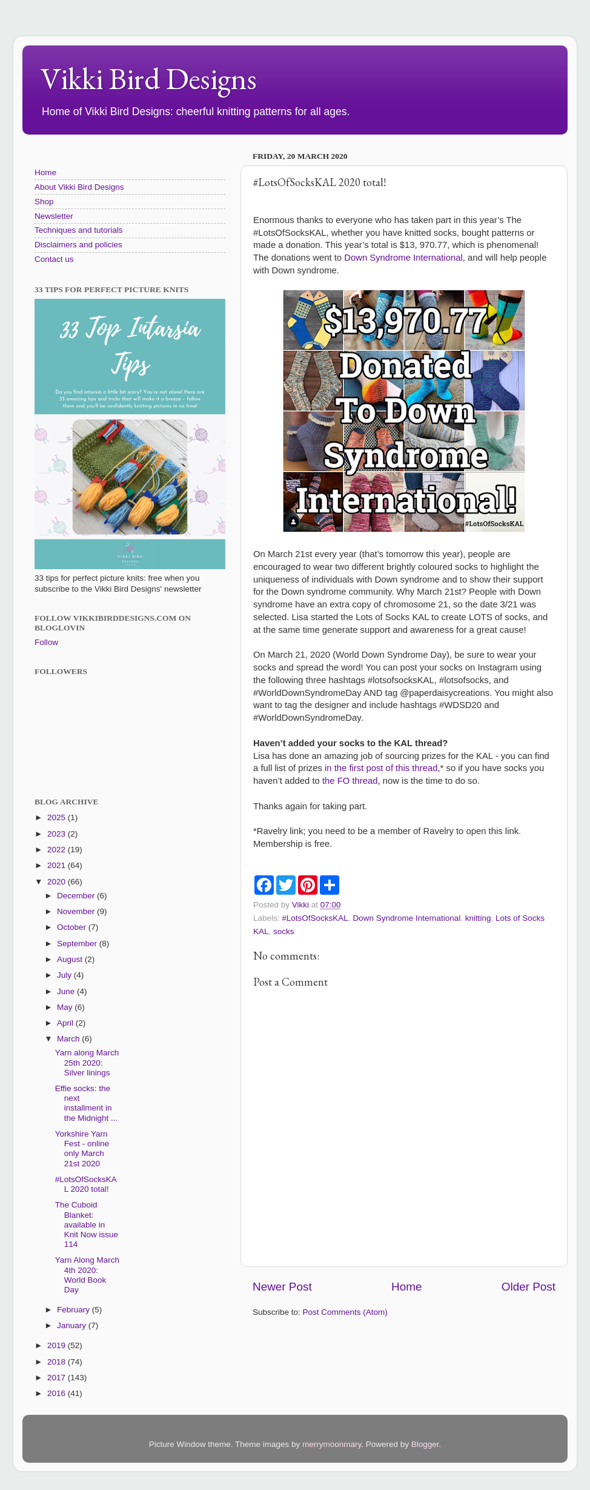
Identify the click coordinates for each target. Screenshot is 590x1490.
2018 (57, 1361)
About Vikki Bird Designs (79, 187)
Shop (44, 201)
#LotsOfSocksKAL (315, 918)
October (72, 927)
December (77, 895)
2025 (57, 817)
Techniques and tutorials (79, 230)
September (78, 943)
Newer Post (282, 1286)
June (67, 991)
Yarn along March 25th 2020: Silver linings (87, 1062)
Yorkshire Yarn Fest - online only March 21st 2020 (82, 1148)
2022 (57, 849)
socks (283, 931)
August (71, 959)
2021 (57, 865)
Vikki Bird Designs (149, 78)
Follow (46, 642)
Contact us (54, 259)
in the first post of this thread (381, 768)
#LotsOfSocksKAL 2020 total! (86, 1184)
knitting (478, 918)
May (66, 1007)
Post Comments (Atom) (345, 1312)
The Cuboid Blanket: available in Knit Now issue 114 (86, 1224)
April (66, 1022)
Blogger (425, 1444)
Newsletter (54, 216)
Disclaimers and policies (78, 244)
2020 (57, 881)
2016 (57, 1393)
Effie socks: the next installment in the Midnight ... (86, 1103)
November (77, 911)
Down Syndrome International (403, 257)
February (74, 1309)
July (65, 975)
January (72, 1325)
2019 (57, 1345)
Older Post (528, 1286)
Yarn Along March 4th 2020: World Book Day (87, 1274)
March (69, 1038)
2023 (57, 833)
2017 (57, 1377)
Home (406, 1286)
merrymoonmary (331, 1444)
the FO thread (350, 781)
